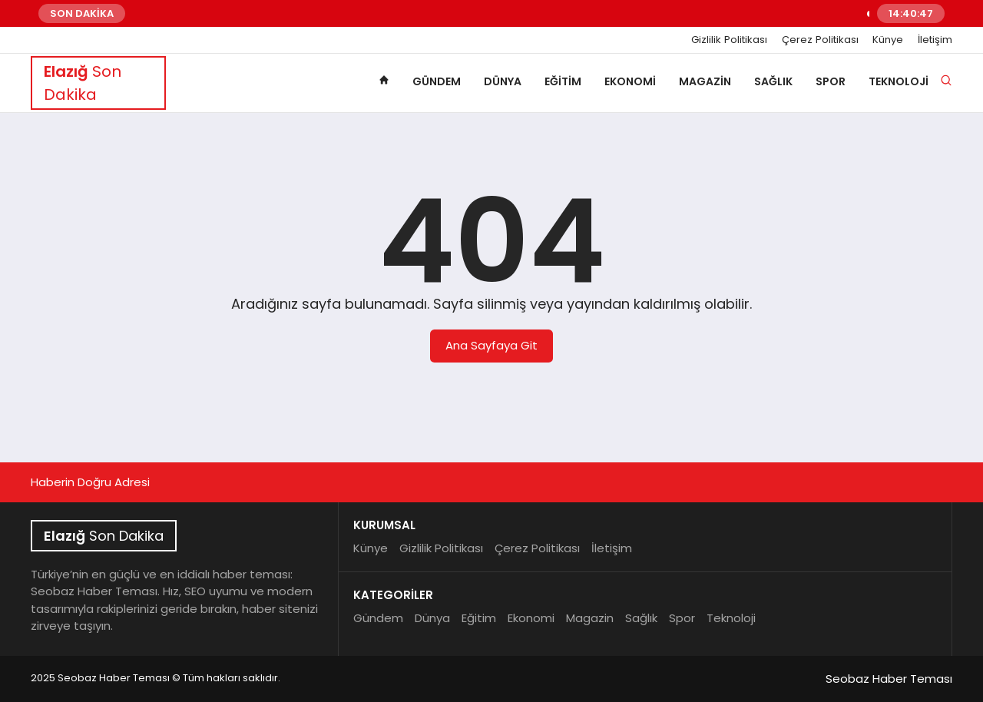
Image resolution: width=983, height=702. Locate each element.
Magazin (705, 81)
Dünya (502, 81)
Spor (831, 81)
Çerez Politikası (820, 40)
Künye (887, 40)
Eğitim (562, 81)
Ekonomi (630, 81)
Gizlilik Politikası (729, 40)
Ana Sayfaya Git (491, 345)
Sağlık (773, 81)
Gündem (436, 81)
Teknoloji (898, 81)
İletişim (935, 40)
